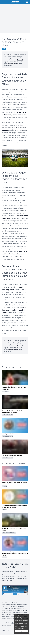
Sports (4, 48)
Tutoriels (5, 486)
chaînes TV (20, 60)
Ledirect (15, 2)
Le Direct (6, 54)
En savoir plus (21, 628)
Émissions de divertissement (9, 532)
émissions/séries (13, 64)
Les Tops (4, 557)
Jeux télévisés (5, 391)
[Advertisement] (15, 18)
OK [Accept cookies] (21, 631)
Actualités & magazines (8, 414)
